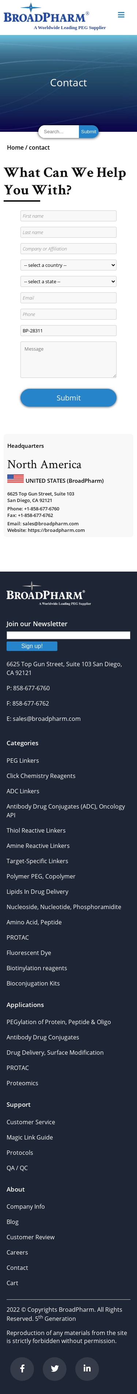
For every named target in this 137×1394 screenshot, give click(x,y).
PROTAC (18, 937)
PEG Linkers (23, 761)
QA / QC (17, 1168)
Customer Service (31, 1122)
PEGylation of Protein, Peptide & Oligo (59, 1022)
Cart (12, 1283)
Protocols (20, 1153)
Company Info (26, 1207)
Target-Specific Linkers (37, 861)
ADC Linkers (23, 791)
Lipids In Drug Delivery (37, 892)
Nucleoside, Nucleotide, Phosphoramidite (64, 907)
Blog (13, 1222)
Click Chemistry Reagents (41, 776)
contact (39, 147)
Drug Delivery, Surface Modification (55, 1053)
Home (15, 147)
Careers (17, 1252)
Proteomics (22, 1083)
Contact (17, 1268)
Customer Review (30, 1237)
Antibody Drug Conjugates (43, 1037)
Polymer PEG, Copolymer (41, 876)
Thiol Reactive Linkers (36, 830)
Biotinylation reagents (37, 968)
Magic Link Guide (30, 1137)
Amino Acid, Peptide (34, 922)
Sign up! (32, 646)
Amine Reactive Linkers (38, 846)
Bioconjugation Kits (33, 983)
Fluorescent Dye (29, 953)
